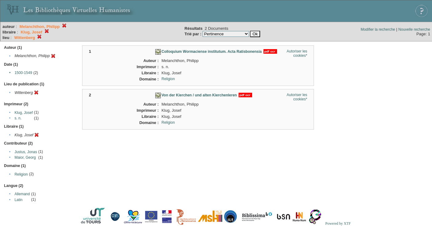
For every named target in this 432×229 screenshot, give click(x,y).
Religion (21, 174)
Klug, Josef (23, 113)
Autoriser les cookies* (297, 53)
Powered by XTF (338, 223)
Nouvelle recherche (414, 29)
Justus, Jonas (25, 152)
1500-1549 (23, 73)
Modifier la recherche (378, 29)
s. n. (18, 118)
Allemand (22, 194)
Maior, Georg (25, 157)
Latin (18, 200)
